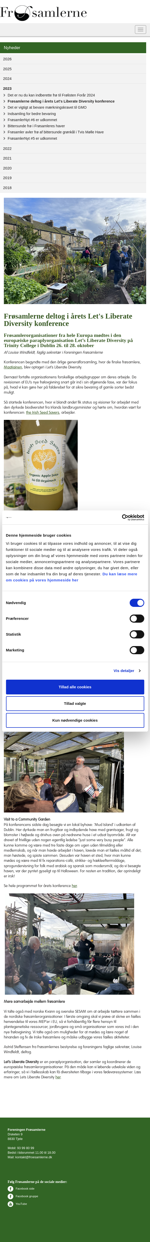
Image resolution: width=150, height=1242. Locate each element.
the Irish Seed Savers (42, 413)
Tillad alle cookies (75, 687)
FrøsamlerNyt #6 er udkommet (32, 120)
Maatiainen (13, 367)
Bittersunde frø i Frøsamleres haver (36, 126)
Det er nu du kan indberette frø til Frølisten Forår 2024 (51, 95)
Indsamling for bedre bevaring (32, 114)
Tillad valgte (75, 703)
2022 (7, 148)
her (74, 886)
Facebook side (21, 1188)
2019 (7, 178)
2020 (7, 168)
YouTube (17, 1203)
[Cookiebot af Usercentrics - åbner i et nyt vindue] (121, 517)
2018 (7, 187)
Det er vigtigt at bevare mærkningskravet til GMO (47, 107)
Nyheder (12, 47)
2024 (7, 78)
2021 (7, 158)
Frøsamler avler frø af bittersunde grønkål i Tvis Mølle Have (56, 132)
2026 (7, 59)
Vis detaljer (124, 670)
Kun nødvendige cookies (75, 720)
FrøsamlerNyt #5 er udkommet (32, 138)
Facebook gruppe (23, 1196)
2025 (7, 69)
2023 (7, 88)
